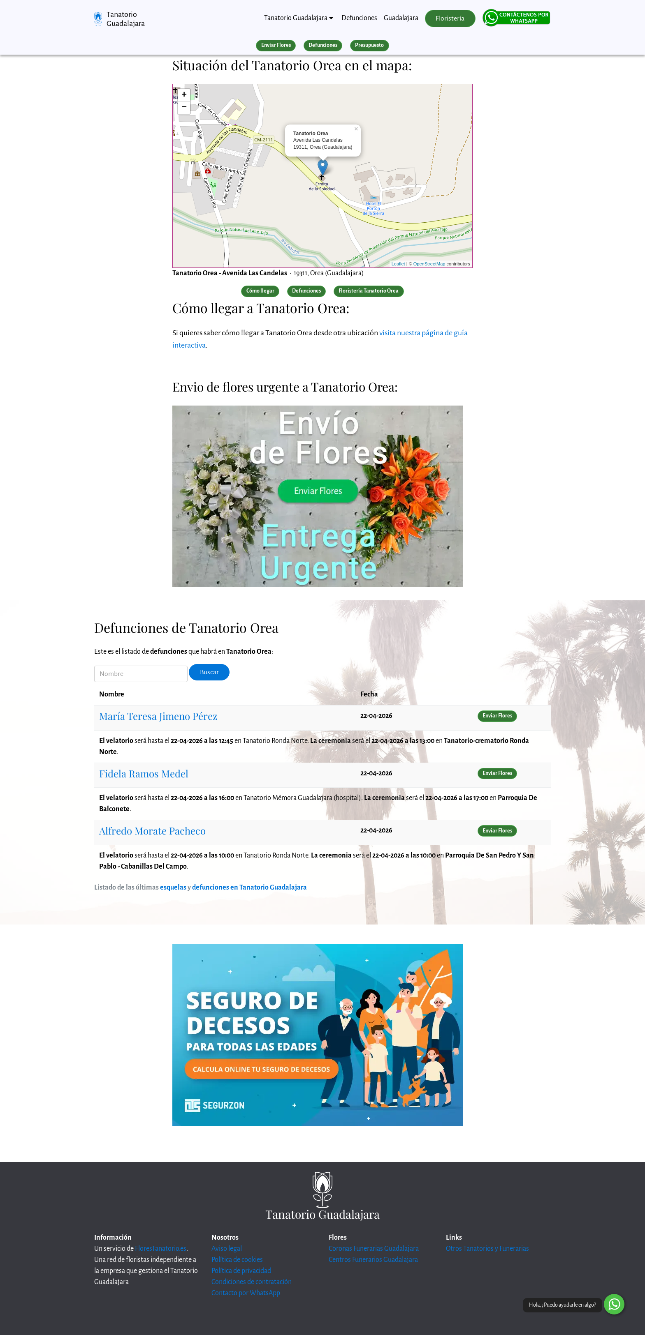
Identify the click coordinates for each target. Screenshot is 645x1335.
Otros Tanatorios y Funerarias (487, 1248)
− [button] (184, 107)
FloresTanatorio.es (160, 1248)
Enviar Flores (276, 45)
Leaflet (398, 263)
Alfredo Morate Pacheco (152, 830)
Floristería (450, 18)
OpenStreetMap (429, 263)
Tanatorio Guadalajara (126, 19)
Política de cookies (237, 1260)
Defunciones (359, 18)
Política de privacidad (241, 1271)
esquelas (173, 887)
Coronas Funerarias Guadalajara (374, 1248)
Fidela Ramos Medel (143, 773)
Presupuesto (369, 45)
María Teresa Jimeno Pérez (158, 715)
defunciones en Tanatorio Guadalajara (249, 887)
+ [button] (184, 95)
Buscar (209, 672)
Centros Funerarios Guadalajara (373, 1260)
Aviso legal (226, 1248)
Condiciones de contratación (251, 1282)
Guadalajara (401, 18)
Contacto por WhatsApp (245, 1293)
